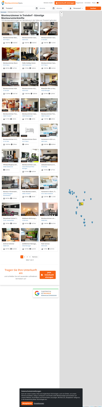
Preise (94, 3)
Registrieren (79, 3)
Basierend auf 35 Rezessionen (49, 295)
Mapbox (100, 406)
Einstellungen (39, 403)
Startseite (3, 12)
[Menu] (98, 2)
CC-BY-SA (91, 406)
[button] (35, 256)
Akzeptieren (27, 403)
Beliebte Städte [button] (48, 3)
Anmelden (88, 3)
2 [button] (24, 257)
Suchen (93, 8)
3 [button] (27, 257)
